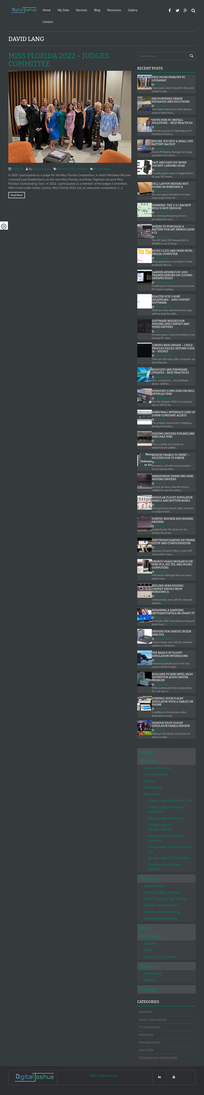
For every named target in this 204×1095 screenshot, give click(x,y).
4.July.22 (17, 169)
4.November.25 (163, 398)
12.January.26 (161, 236)
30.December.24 (163, 617)
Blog (97, 10)
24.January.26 (162, 191)
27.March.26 (161, 127)
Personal (63, 169)
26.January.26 (162, 169)
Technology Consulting (160, 918)
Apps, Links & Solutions (161, 957)
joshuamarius (42, 169)
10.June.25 (160, 504)
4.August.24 (161, 708)
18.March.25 (161, 571)
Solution (146, 1050)
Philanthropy (79, 169)
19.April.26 (160, 84)
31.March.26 (161, 105)
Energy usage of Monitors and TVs (169, 849)
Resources (114, 10)
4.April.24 (160, 730)
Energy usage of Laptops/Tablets (160, 827)
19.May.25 (160, 526)
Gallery (133, 10)
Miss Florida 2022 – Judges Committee (58, 59)
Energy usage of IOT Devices (168, 858)
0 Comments (102, 169)
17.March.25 (161, 596)
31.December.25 (163, 282)
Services (81, 10)
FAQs (148, 950)
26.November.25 (163, 377)
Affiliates (150, 944)
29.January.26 (162, 148)
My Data (63, 10)
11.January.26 (161, 258)
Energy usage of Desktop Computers (166, 809)
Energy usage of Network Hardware (166, 838)
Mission (149, 781)
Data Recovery (154, 886)
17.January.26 (161, 212)
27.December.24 (163, 638)
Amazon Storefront (157, 768)
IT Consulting (149, 1027)
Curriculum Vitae (156, 775)
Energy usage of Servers (165, 818)
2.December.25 (163, 355)
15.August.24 (161, 684)
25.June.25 (160, 483)
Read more (17, 195)
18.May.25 (160, 547)
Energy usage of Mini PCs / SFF (170, 801)
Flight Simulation (153, 1020)
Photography (153, 973)
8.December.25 (163, 306)
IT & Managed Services (160, 905)
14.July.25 (159, 462)
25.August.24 (162, 660)
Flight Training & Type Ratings (165, 899)
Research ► (152, 794)
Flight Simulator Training (161, 892)
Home (47, 10)
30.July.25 (160, 419)
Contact (48, 22)
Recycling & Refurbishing (162, 912)
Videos (149, 980)
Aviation (145, 1012)
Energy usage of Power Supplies (164, 866)
